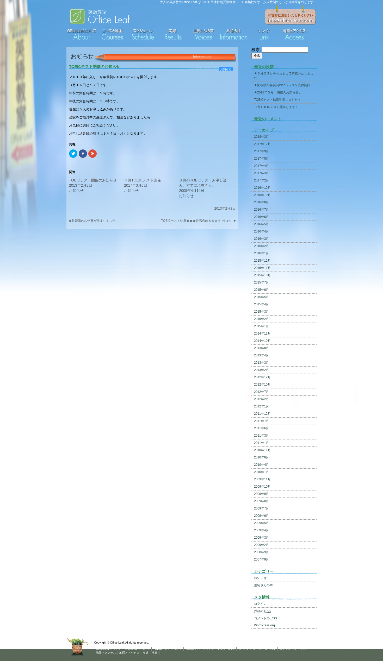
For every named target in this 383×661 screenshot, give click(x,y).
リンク (304, 648)
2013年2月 (261, 370)
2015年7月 (261, 282)
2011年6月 (261, 428)
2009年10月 (262, 486)
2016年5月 (261, 224)
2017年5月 (261, 158)
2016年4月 (261, 231)
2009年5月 (261, 523)
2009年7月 (261, 508)
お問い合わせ (226, 648)
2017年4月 (261, 166)
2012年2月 (261, 399)
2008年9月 (261, 552)
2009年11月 (262, 479)
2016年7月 (261, 209)
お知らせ (226, 69)
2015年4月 (261, 304)
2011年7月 (261, 421)
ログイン (260, 604)
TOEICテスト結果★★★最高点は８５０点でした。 (197, 221)
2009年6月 (261, 516)
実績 (146, 652)
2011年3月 (261, 435)
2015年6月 (261, 290)
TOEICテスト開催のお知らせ (94, 66)
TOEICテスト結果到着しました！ (277, 100)
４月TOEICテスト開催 (142, 180)
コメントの (265, 618)
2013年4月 (261, 355)
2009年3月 (261, 537)
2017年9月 (261, 151)
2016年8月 (261, 202)
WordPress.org (264, 625)
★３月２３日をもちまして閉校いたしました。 (283, 76)
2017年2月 (261, 180)
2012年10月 (262, 384)
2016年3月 (261, 239)
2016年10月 (262, 195)
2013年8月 (261, 348)
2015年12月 (262, 260)
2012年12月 (262, 377)
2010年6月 (261, 457)
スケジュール (287, 648)
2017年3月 (261, 173)
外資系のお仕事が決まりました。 (95, 221)
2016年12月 (262, 188)
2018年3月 (261, 137)
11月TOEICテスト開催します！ (276, 107)
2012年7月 (261, 392)
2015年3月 (261, 311)
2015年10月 (262, 275)
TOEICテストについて (167, 648)
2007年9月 (261, 559)
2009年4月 (261, 530)
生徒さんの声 (263, 585)
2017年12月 (262, 144)
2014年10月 (262, 341)
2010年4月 (261, 465)
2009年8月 (261, 501)
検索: (256, 49)
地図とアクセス (106, 652)
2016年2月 (261, 246)
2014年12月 (262, 333)
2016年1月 (261, 253)
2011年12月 (262, 414)
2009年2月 (261, 545)
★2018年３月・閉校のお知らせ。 (278, 92)
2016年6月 (261, 217)
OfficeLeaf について (108, 648)
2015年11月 (262, 268)
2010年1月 (261, 472)
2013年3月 (261, 362)
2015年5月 (261, 297)
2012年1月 (261, 406)
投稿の (262, 611)
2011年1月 (261, 443)
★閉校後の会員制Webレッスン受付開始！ (283, 85)
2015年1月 (261, 326)
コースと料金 (246, 648)
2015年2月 (261, 319)
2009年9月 (261, 494)
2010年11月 (262, 450)
